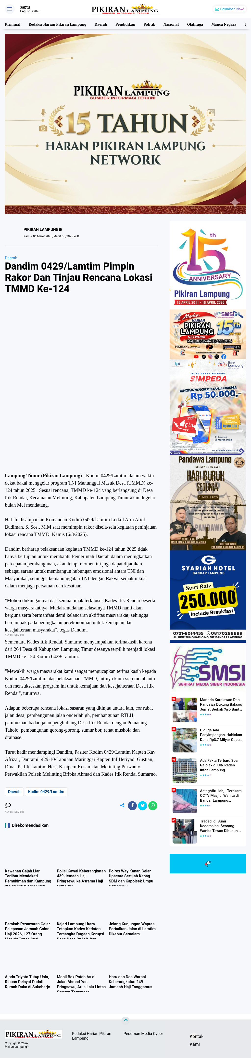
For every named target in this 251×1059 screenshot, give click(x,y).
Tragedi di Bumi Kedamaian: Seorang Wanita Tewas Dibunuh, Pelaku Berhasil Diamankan (221, 826)
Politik (148, 23)
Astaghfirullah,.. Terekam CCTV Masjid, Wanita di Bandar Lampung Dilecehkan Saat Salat (219, 795)
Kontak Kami (194, 1038)
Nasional (170, 23)
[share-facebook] (130, 806)
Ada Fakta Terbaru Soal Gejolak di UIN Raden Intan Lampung (220, 765)
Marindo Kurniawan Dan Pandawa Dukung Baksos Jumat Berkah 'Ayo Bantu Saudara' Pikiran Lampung (220, 704)
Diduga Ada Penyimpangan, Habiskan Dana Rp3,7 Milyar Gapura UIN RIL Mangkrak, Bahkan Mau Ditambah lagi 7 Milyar (221, 734)
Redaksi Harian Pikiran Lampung (57, 23)
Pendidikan (124, 23)
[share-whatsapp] (152, 806)
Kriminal (12, 23)
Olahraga (194, 23)
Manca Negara (222, 23)
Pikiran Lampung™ (17, 1047)
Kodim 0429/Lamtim (46, 791)
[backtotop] (125, 1022)
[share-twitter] (141, 806)
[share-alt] (119, 806)
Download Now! (232, 9)
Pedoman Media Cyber (143, 1034)
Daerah (100, 23)
